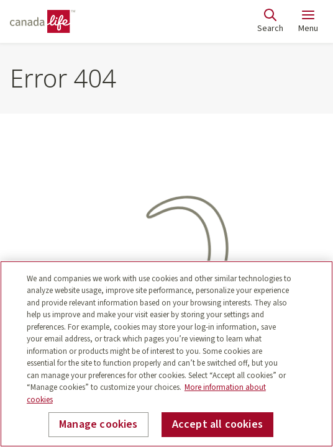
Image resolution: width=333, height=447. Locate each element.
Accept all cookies (217, 424)
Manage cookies (98, 424)
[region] (166, 354)
